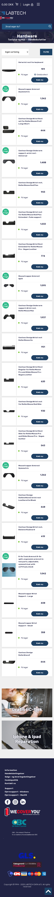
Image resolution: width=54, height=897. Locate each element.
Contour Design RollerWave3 (25, 654)
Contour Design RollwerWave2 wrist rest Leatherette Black (29, 497)
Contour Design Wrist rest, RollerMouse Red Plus (30, 184)
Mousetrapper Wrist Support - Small (27, 624)
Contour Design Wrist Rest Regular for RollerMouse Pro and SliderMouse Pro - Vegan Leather (30, 371)
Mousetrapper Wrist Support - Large (27, 595)
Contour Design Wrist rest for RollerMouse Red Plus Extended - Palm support (30, 214)
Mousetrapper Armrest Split (29, 277)
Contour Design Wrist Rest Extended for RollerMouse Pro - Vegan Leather (30, 246)
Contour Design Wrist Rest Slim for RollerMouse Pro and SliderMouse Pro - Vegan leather (31, 435)
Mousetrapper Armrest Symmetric (29, 467)
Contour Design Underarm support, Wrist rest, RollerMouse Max (30, 308)
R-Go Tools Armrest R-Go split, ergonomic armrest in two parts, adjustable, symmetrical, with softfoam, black (30, 561)
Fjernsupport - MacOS (16, 795)
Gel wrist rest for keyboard (30, 62)
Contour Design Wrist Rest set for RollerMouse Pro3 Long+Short (30, 121)
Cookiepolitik (11, 780)
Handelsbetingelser (14, 773)
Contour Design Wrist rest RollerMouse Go (30, 339)
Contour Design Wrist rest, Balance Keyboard (30, 528)
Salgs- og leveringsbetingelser (20, 777)
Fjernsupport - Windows (17, 792)
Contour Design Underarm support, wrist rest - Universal (30, 153)
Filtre (46, 52)
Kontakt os (10, 783)
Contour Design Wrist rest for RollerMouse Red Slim (30, 403)
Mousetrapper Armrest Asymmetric (29, 90)
